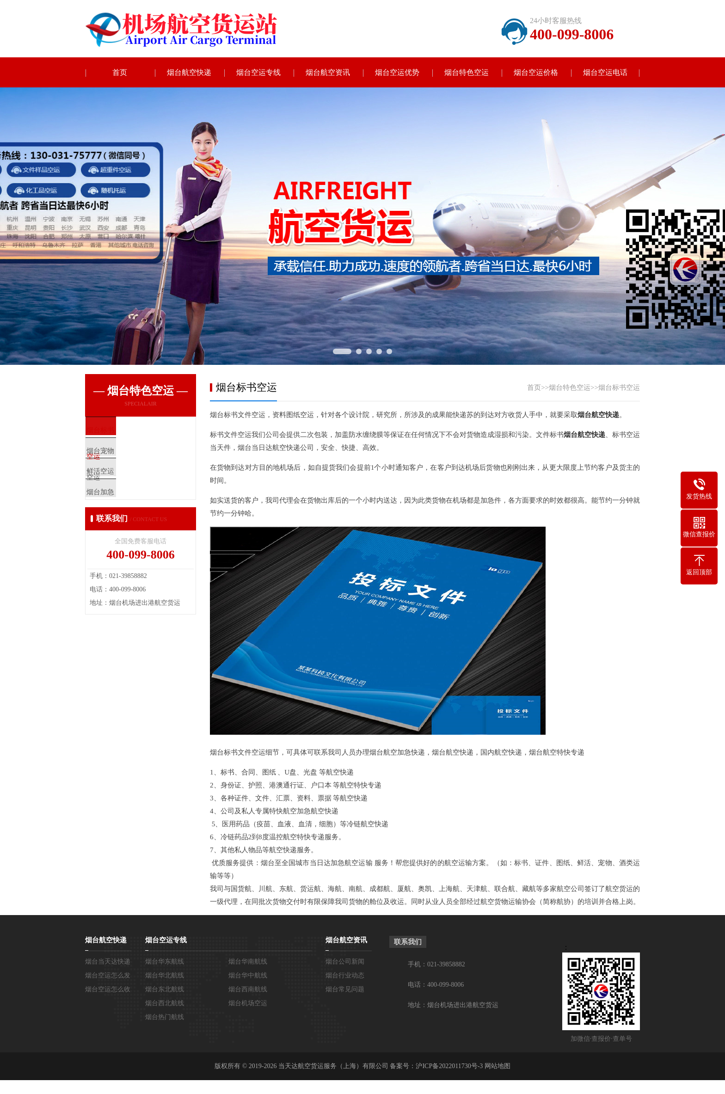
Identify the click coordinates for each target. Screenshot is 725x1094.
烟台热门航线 (164, 1017)
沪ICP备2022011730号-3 (449, 1066)
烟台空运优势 (397, 72)
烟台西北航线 (164, 1003)
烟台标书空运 (619, 387)
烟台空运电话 (605, 72)
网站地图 (497, 1066)
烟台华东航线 (164, 961)
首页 (119, 72)
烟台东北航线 (164, 989)
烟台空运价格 (536, 72)
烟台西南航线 (247, 989)
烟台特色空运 (466, 72)
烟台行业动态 (345, 975)
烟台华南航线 (247, 961)
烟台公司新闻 (345, 961)
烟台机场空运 (247, 1003)
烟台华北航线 (164, 975)
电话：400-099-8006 (436, 984)
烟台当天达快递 (107, 961)
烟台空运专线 (258, 72)
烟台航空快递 (189, 72)
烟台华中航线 (247, 975)
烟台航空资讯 (328, 72)
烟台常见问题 (345, 989)
